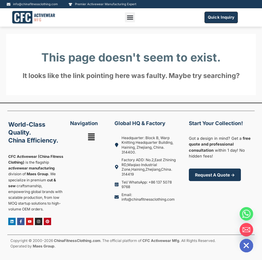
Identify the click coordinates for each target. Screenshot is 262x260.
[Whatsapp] (246, 214)
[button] (130, 17)
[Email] (246, 229)
